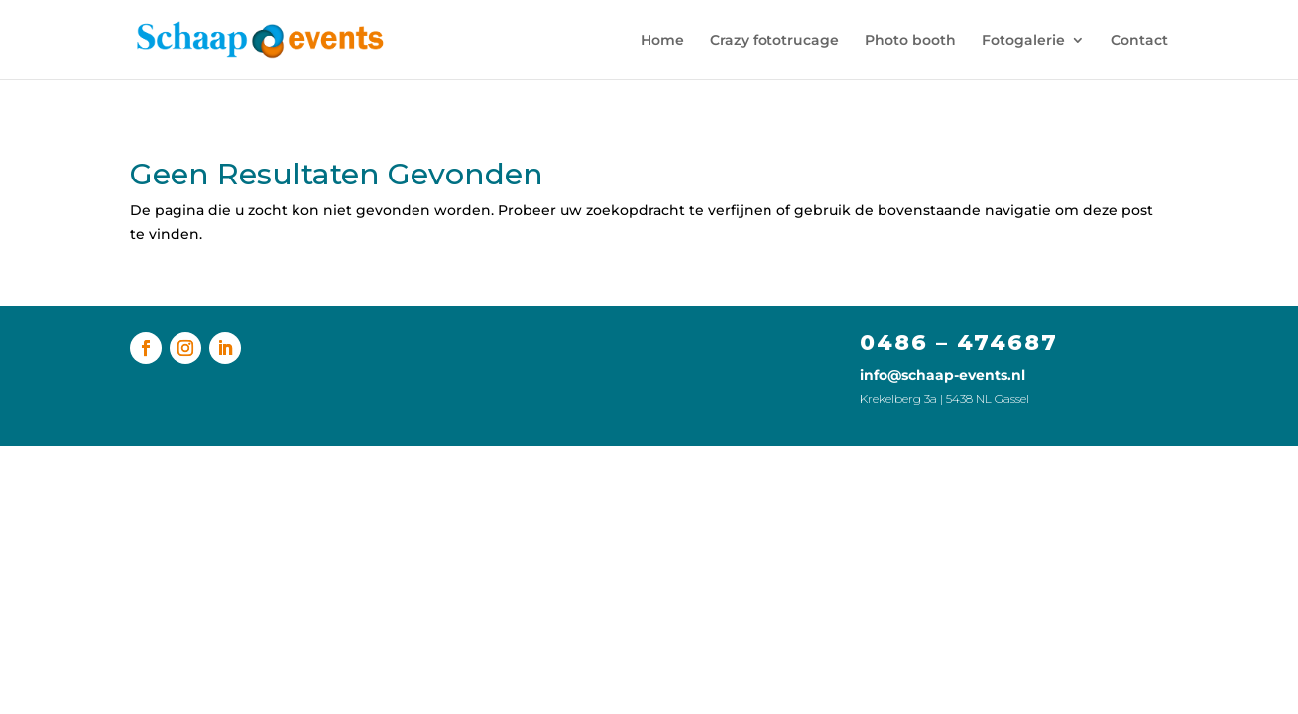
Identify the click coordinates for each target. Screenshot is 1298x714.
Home (662, 41)
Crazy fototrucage (774, 41)
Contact (1139, 41)
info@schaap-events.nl (942, 375)
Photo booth (910, 41)
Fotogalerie (1023, 41)
